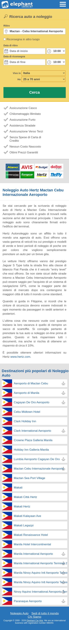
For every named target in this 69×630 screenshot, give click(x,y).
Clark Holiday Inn (25, 421)
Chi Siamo (34, 616)
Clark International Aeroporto (32, 430)
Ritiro (6, 25)
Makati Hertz (22, 506)
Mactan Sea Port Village (29, 478)
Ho (19, 79)
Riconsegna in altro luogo (23, 39)
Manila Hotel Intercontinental (32, 544)
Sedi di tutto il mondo (45, 613)
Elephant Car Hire (35, 620)
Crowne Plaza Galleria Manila (33, 440)
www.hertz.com (20, 356)
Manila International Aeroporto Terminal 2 (40, 563)
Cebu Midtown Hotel (27, 411)
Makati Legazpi (23, 525)
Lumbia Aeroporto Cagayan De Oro (37, 459)
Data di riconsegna (14, 56)
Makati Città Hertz (25, 497)
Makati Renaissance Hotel (31, 535)
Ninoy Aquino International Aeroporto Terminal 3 (40, 591)
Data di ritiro (10, 45)
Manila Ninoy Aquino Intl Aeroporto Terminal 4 (40, 582)
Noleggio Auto (19, 613)
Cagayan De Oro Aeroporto (31, 402)
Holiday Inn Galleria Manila (31, 449)
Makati (18, 487)
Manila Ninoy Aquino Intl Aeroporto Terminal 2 (40, 572)
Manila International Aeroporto (33, 553)
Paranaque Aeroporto (28, 601)
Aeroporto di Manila (26, 393)
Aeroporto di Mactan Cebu (31, 383)
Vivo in (17, 73)
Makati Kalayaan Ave (27, 516)
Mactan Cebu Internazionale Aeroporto (39, 468)
